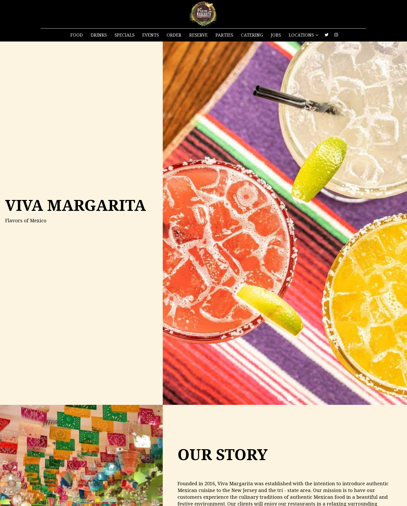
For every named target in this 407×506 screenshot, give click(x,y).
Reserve (198, 35)
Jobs (276, 35)
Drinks (99, 35)
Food (76, 35)
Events (150, 35)
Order (174, 35)
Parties (224, 35)
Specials (124, 35)
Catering (252, 35)
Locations (303, 35)
